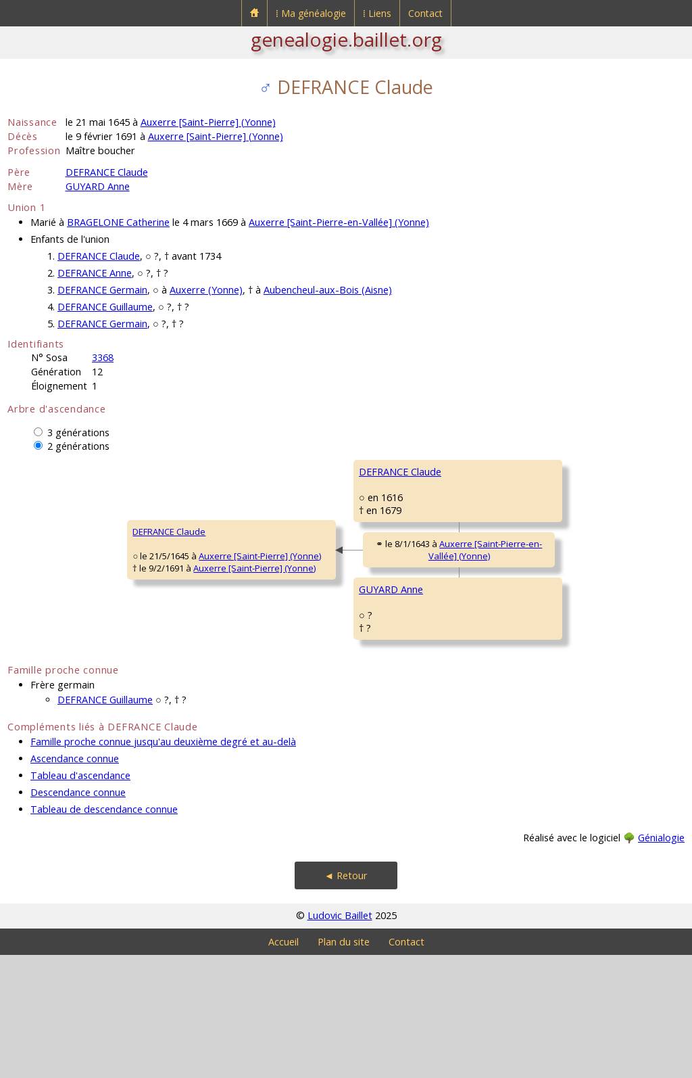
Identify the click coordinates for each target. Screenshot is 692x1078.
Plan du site (344, 1064)
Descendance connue (78, 915)
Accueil (283, 1064)
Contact (425, 13)
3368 (103, 357)
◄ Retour (346, 998)
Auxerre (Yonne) (206, 289)
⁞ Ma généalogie (311, 13)
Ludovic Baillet (339, 1038)
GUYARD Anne (98, 186)
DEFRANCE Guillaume (105, 306)
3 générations (78, 432)
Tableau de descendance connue (104, 932)
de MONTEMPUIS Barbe (521, 552)
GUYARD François (508, 634)
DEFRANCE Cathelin (512, 471)
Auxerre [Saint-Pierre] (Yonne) (208, 122)
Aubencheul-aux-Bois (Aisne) (328, 289)
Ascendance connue (74, 881)
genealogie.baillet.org (346, 39)
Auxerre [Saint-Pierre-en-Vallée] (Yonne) (339, 222)
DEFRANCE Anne (94, 272)
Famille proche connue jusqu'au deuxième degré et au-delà (163, 864)
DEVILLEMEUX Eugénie (518, 715)
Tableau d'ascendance (80, 898)
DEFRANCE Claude (107, 172)
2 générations (78, 446)
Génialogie (661, 960)
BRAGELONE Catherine (118, 222)
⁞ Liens (377, 13)
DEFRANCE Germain (102, 289)
